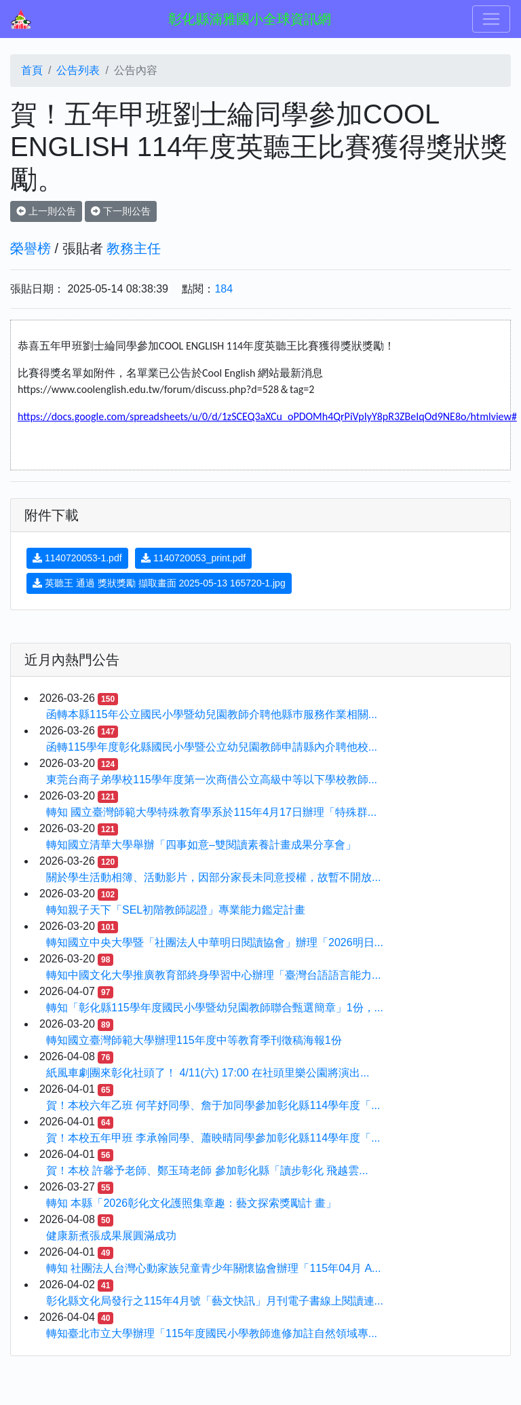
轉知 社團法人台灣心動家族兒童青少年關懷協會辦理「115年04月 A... (213, 1268)
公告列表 (78, 70)
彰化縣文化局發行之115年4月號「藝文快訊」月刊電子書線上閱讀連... (214, 1301)
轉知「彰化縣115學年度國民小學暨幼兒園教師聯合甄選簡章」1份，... (214, 1007)
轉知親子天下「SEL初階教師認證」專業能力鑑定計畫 (175, 910)
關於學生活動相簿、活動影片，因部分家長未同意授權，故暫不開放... (213, 877)
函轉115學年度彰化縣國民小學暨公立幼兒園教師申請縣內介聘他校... (211, 747)
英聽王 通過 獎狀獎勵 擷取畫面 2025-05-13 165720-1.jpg (159, 583)
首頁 (32, 70)
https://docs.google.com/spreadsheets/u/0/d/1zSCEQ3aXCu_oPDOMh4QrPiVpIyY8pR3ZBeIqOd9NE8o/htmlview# (267, 416)
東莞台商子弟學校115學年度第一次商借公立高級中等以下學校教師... (211, 779)
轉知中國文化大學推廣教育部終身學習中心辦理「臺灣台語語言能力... (213, 975)
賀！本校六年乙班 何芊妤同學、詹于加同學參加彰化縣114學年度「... (213, 1105)
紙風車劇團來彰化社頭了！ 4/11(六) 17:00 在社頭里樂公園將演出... (208, 1073)
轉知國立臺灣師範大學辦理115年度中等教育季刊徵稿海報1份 (194, 1040)
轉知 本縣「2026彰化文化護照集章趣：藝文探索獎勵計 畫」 (191, 1203)
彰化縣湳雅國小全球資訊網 (249, 19)
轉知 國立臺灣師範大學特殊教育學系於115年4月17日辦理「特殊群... (211, 812)
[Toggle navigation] (491, 19)
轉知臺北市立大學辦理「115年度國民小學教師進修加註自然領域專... (211, 1333)
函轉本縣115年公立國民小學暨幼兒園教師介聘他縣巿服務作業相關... (211, 714)
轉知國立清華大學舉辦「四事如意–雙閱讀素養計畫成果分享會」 (201, 844)
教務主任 (134, 248)
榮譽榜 (30, 248)
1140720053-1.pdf (77, 557)
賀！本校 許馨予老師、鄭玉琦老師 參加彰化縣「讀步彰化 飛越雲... (207, 1170)
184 (223, 289)
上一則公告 (46, 211)
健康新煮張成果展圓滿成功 (111, 1235)
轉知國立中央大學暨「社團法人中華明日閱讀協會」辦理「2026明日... (214, 942)
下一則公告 (121, 211)
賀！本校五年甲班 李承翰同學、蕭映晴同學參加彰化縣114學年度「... (213, 1138)
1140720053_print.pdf (193, 557)
